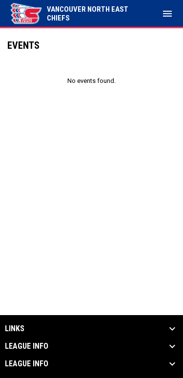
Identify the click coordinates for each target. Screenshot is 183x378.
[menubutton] (167, 14)
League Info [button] (26, 346)
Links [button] (14, 329)
